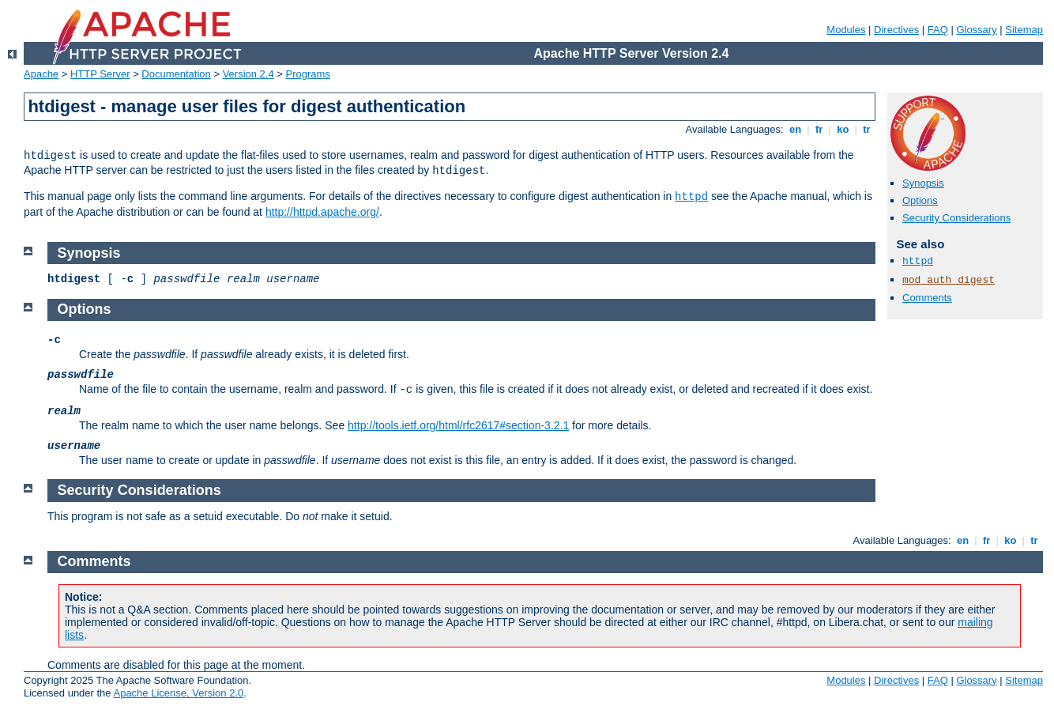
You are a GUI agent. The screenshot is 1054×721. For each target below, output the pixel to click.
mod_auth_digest (948, 280)
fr (819, 129)
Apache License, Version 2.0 (178, 693)
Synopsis (923, 183)
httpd (691, 197)
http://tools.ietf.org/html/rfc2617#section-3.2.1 (458, 425)
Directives (896, 30)
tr (867, 129)
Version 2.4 (248, 74)
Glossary (976, 30)
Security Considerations (956, 218)
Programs (308, 74)
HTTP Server (100, 74)
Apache (41, 74)
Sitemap (1024, 30)
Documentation (175, 74)
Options (920, 200)
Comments (927, 298)
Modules (845, 30)
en (795, 129)
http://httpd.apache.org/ (322, 212)
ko (843, 129)
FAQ (938, 30)
